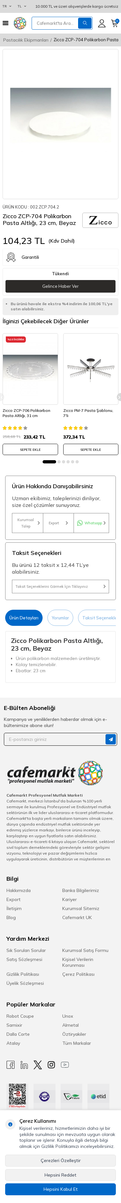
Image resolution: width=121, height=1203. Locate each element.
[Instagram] (51, 1065)
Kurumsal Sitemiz (80, 908)
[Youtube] (65, 1065)
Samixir (14, 1025)
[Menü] (5, 23)
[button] (49, 461)
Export (58, 523)
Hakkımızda (18, 890)
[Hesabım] (102, 23)
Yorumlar (60, 617)
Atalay (13, 1043)
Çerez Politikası (78, 974)
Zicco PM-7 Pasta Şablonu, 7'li (88, 413)
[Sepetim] (114, 23)
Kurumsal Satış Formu (85, 950)
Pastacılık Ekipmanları (25, 40)
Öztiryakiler (74, 1034)
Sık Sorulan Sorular (26, 950)
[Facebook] (10, 1065)
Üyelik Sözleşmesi (25, 983)
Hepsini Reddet (60, 1175)
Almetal (70, 1025)
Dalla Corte (18, 1034)
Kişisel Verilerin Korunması (77, 962)
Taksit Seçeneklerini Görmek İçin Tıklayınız (60, 586)
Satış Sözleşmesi (24, 959)
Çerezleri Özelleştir (61, 1160)
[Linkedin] (24, 1065)
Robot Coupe (20, 1016)
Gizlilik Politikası (22, 974)
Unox (67, 1016)
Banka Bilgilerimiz (80, 890)
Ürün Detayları (23, 617)
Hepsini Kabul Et (61, 1189)
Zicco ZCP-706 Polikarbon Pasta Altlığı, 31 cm (26, 413)
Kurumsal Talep (28, 523)
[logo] (20, 23)
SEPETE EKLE (30, 450)
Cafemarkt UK (77, 917)
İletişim (14, 908)
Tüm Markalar (76, 1043)
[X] (38, 1065)
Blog (11, 917)
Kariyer (69, 899)
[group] (60, 124)
